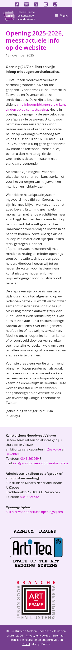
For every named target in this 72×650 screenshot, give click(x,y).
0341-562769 (29, 458)
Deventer (12, 454)
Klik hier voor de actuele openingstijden (34, 512)
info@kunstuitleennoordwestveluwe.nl (41, 463)
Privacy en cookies (38, 635)
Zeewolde (54, 449)
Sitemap (58, 635)
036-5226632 (29, 497)
